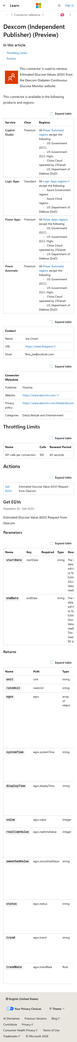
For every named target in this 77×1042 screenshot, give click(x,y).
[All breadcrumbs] (6, 15)
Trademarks (10, 1036)
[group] (38, 395)
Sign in (69, 5)
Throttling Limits (17, 53)
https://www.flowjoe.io (39, 346)
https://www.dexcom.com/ (39, 395)
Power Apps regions (55, 219)
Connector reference (27, 15)
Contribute (10, 1024)
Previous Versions (36, 1018)
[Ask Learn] (63, 15)
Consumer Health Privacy (19, 1030)
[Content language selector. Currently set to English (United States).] (22, 999)
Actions (11, 58)
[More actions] (70, 15)
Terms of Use (51, 1030)
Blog (54, 1018)
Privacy (26, 1024)
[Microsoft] (38, 5)
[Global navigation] (4, 5)
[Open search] (59, 5)
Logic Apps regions (55, 181)
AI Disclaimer (11, 1018)
